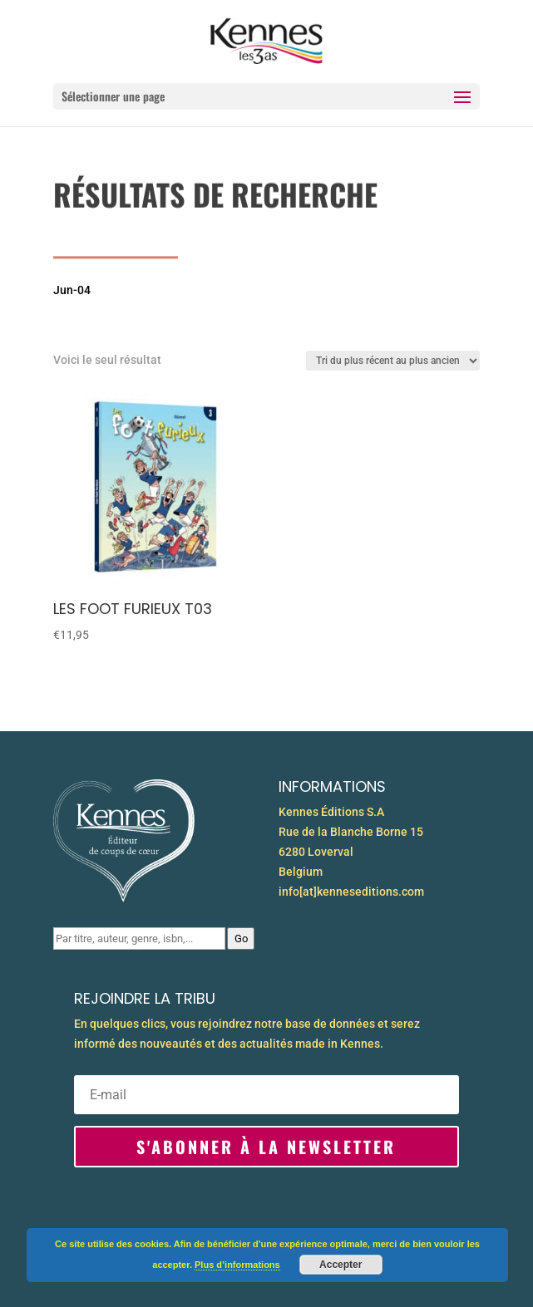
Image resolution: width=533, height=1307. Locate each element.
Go (241, 938)
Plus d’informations (237, 1265)
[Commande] (393, 361)
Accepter (340, 1264)
